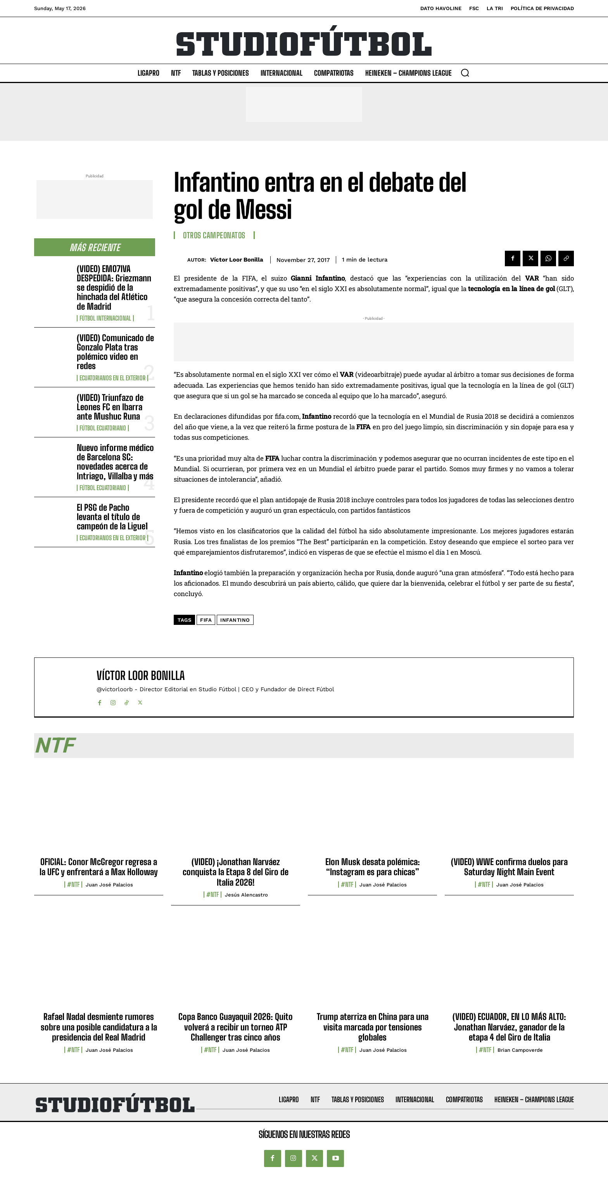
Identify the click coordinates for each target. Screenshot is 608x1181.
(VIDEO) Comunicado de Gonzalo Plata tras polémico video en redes (115, 352)
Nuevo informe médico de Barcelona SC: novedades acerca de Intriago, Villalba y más (115, 461)
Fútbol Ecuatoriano (102, 428)
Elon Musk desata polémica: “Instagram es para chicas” (372, 867)
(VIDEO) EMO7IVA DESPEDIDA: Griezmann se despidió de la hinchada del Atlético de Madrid (114, 288)
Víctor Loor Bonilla (236, 259)
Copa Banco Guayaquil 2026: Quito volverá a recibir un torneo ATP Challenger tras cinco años (235, 1026)
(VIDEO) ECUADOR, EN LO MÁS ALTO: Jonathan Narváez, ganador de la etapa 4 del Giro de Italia (509, 1026)
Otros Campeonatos (214, 235)
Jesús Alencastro (246, 895)
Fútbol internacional (105, 318)
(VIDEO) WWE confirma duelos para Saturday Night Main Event (509, 867)
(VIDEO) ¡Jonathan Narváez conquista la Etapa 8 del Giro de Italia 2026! (235, 872)
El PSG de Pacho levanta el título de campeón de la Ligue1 (112, 516)
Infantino (235, 620)
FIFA (206, 620)
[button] (465, 72)
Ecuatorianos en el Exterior (112, 378)
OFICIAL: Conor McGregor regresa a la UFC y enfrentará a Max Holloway (99, 867)
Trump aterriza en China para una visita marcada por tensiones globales (372, 1026)
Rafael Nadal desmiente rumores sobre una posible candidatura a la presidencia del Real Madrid (99, 1026)
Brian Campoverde (520, 1050)
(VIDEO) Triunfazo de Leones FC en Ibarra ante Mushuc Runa (110, 406)
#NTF (73, 884)
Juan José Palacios (109, 885)
